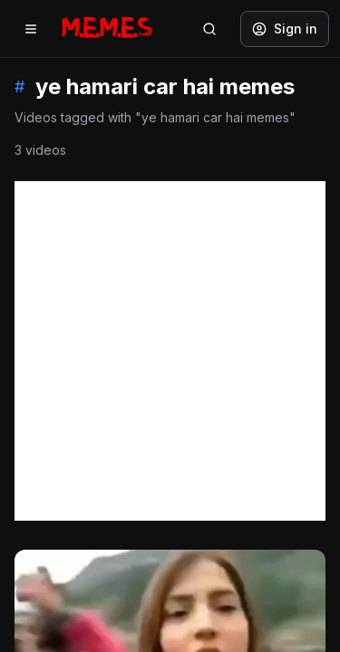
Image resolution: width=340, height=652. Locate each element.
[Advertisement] (170, 351)
